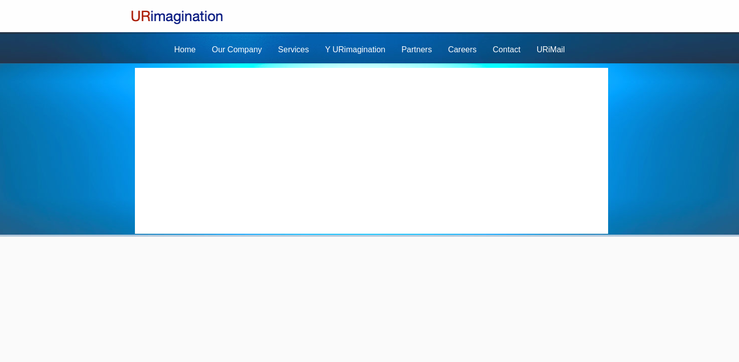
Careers (462, 49)
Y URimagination (355, 49)
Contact (507, 49)
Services (293, 49)
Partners (416, 49)
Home (185, 49)
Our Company (237, 49)
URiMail (551, 49)
